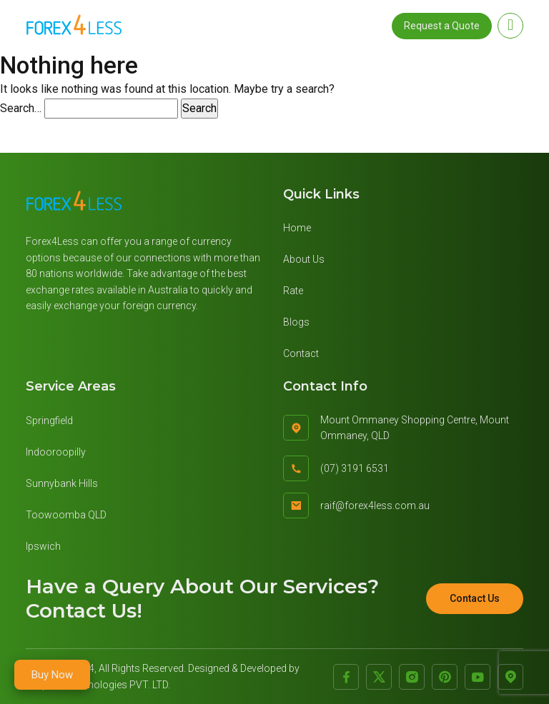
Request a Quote (442, 25)
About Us (304, 259)
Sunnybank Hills (62, 483)
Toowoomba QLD (66, 515)
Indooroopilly (56, 452)
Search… (20, 108)
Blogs (296, 322)
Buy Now (52, 674)
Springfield (49, 420)
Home (297, 227)
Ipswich (43, 546)
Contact (301, 353)
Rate (293, 290)
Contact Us (475, 598)
